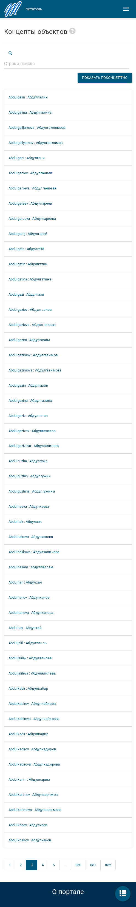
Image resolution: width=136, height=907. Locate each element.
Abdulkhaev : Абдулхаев (27, 825)
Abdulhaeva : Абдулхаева (28, 506)
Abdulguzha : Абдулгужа (27, 461)
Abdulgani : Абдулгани (26, 158)
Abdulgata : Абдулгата (26, 249)
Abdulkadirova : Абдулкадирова (34, 764)
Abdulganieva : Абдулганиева (32, 188)
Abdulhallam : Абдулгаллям (30, 567)
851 (93, 865)
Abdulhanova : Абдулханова (30, 613)
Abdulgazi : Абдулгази (26, 294)
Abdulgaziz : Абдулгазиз (28, 416)
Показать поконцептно (104, 78)
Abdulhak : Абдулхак (25, 522)
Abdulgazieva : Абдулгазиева (32, 325)
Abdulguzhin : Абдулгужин (29, 476)
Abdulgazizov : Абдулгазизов (31, 431)
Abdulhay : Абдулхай (25, 628)
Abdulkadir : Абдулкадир (28, 734)
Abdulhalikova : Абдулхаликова (33, 552)
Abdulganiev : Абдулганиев (30, 173)
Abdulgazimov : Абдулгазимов (33, 355)
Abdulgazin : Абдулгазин (28, 385)
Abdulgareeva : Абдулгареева (32, 218)
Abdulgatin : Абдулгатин (27, 264)
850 (78, 865)
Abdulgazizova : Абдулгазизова (33, 446)
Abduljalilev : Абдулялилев (30, 658)
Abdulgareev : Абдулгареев (30, 203)
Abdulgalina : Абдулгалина (30, 112)
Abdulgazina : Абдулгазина (30, 400)
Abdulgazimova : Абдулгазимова (34, 370)
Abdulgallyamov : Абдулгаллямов (35, 143)
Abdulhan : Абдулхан (25, 582)
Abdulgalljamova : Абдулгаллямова (37, 127)
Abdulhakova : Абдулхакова (30, 537)
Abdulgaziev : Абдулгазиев (30, 309)
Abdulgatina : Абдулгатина (30, 279)
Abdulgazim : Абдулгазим (29, 340)
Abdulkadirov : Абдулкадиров (32, 749)
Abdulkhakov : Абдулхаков (29, 840)
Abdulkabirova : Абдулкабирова (33, 719)
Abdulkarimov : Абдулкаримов (33, 795)
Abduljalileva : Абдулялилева (32, 673)
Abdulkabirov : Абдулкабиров (32, 704)
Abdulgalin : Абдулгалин (28, 97)
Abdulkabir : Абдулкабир (28, 688)
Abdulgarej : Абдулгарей (27, 234)
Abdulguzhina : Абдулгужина (31, 491)
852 (108, 865)
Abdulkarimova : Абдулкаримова (34, 810)
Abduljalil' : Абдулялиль (27, 643)
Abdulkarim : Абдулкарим (29, 779)
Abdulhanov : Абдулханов (28, 597)
